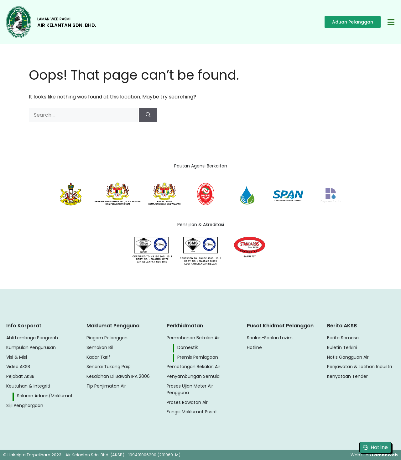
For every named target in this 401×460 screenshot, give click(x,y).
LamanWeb (385, 455)
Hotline (375, 447)
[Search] (148, 115)
